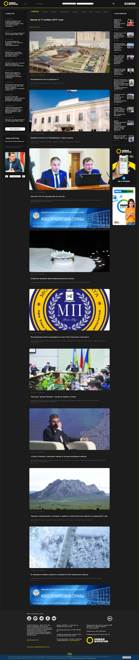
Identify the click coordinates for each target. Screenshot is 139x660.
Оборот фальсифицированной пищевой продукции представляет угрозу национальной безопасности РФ (60, 282)
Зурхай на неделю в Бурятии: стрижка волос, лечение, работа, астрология (119, 23)
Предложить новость (69, 3)
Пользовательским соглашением (83, 658)
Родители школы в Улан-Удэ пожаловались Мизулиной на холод (120, 35)
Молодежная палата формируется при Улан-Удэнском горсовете (60, 337)
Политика (45, 11)
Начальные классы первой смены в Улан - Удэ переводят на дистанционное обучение (119, 111)
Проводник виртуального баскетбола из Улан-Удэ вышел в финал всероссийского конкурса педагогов (14, 87)
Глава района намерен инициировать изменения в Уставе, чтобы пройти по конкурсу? (55, 141)
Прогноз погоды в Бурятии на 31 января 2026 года (15, 33)
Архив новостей (32, 640)
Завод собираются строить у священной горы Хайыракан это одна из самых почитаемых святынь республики (61, 519)
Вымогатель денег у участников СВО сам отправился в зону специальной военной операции (13, 75)
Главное (35, 11)
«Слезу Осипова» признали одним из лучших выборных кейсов (58, 456)
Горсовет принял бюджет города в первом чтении (53, 397)
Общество (54, 11)
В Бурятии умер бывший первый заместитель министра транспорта (119, 71)
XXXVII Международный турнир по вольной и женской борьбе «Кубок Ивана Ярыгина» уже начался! (14, 110)
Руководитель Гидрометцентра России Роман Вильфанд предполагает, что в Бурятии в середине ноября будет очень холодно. (66, 578)
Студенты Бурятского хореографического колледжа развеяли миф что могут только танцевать (14, 23)
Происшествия (64, 11)
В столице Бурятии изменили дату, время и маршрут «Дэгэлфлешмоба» (14, 43)
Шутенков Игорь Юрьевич (14, 141)
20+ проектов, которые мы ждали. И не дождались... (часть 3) (47, 83)
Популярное (120, 14)
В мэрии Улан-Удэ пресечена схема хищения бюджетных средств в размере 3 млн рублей (15, 98)
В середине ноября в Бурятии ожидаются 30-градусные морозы (59, 575)
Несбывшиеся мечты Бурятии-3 (45, 79)
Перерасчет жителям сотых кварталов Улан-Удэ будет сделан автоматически (14, 54)
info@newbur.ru (74, 640)
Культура (83, 11)
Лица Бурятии (12, 138)
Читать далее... (35, 85)
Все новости (15, 129)
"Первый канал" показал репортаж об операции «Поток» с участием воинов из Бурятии (120, 98)
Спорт (91, 11)
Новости (10, 14)
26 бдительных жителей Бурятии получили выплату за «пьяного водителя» (120, 47)
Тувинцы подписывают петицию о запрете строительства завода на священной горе (69, 516)
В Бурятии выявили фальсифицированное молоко (52, 279)
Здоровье (75, 11)
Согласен (126, 657)
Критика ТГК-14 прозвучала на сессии (48, 196)
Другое (106, 11)
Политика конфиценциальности (38, 647)
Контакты (98, 11)
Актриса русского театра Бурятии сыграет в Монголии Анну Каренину (15, 64)
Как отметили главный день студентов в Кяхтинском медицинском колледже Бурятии (119, 59)
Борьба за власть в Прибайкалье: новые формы (52, 138)
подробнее (15, 176)
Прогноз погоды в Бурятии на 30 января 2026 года (15, 120)
